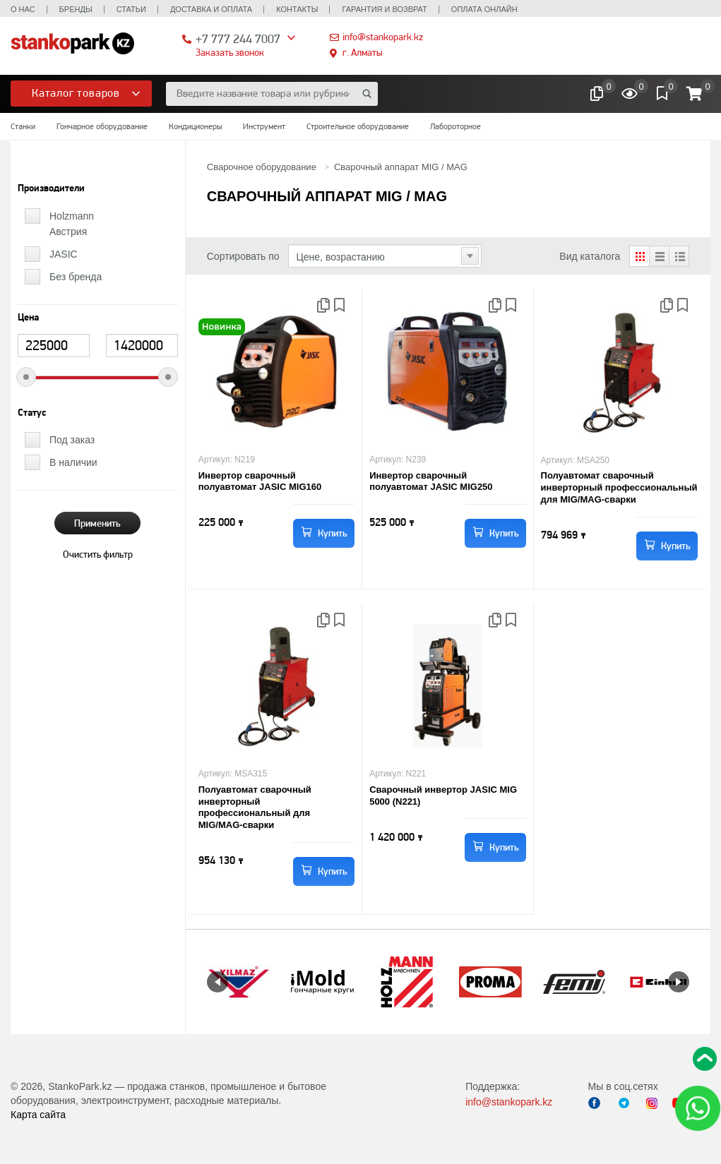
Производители (51, 188)
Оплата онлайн (484, 9)
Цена (28, 317)
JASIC (63, 254)
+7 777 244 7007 (238, 38)
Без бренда (75, 276)
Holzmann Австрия (71, 223)
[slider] (26, 377)
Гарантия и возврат (384, 9)
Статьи (131, 9)
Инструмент (264, 126)
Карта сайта (38, 1114)
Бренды (76, 9)
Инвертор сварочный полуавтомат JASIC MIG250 (430, 481)
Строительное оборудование (357, 126)
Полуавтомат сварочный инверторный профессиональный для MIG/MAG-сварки (619, 487)
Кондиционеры (195, 126)
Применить (97, 523)
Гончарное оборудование (102, 126)
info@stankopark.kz (382, 36)
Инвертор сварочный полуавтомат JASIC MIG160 (259, 481)
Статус (32, 413)
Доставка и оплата (211, 9)
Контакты (297, 9)
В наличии (73, 462)
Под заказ (72, 439)
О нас (23, 9)
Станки (23, 126)
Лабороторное (455, 126)
